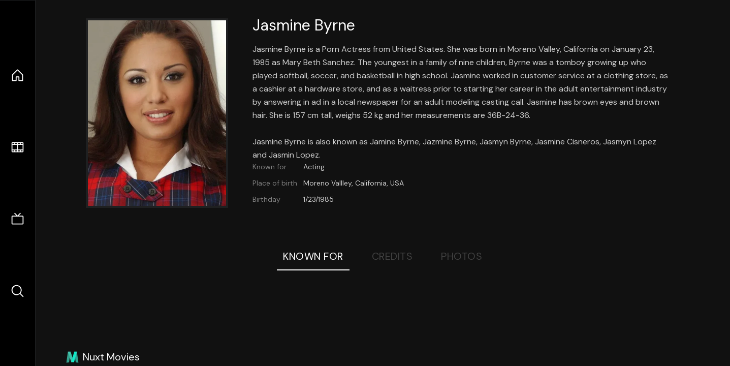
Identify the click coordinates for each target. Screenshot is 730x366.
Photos (461, 256)
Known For (313, 256)
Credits (392, 256)
